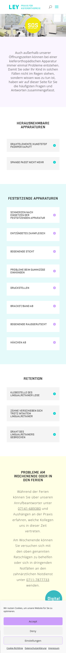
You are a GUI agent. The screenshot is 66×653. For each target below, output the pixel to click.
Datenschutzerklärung (35, 648)
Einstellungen (33, 640)
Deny (33, 631)
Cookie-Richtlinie (15, 648)
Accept (33, 621)
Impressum (53, 648)
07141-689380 (29, 508)
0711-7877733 (37, 580)
